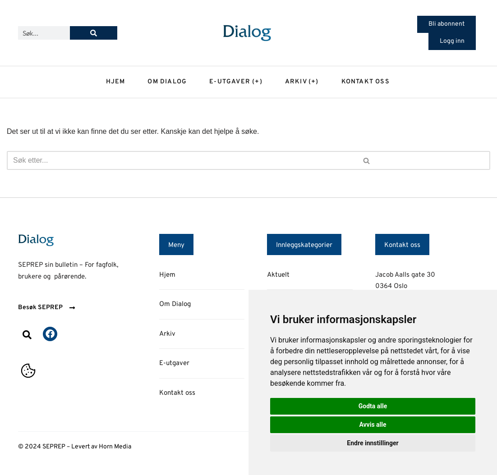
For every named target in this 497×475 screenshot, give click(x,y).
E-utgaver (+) (235, 82)
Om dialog (167, 82)
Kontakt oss (365, 82)
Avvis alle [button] (372, 424)
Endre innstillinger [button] (372, 443)
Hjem (115, 82)
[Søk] (93, 33)
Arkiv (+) (302, 82)
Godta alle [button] (373, 406)
